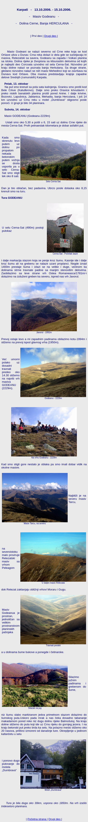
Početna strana (37, 819)
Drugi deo (50, 36)
